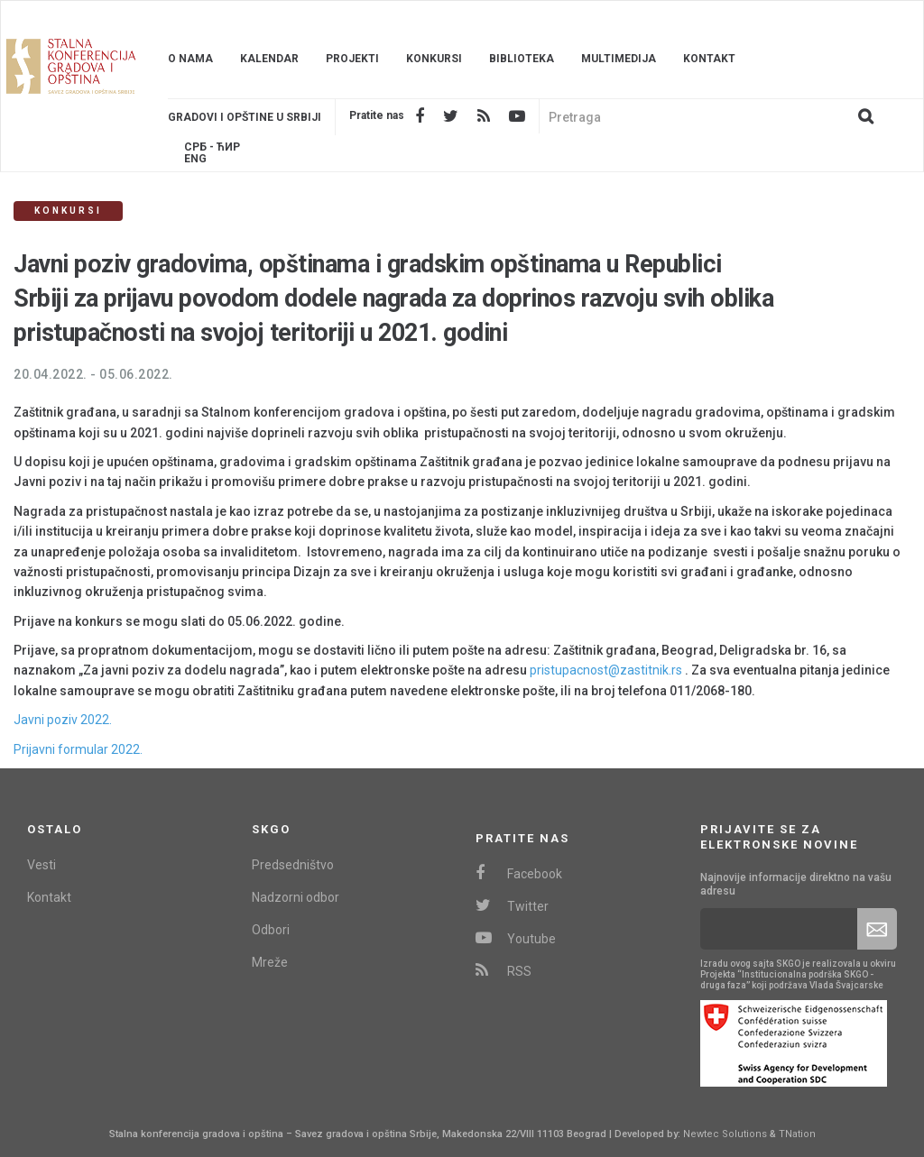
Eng (195, 159)
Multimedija (618, 58)
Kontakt (709, 58)
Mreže (270, 962)
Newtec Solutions (725, 1134)
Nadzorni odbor (295, 897)
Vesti (41, 865)
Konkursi (434, 58)
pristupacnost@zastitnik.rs (606, 670)
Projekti (352, 58)
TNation (797, 1134)
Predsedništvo (293, 865)
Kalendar (269, 58)
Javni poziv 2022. (63, 719)
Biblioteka (521, 58)
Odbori (271, 930)
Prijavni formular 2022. (78, 749)
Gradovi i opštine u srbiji (244, 117)
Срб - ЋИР (212, 147)
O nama (190, 58)
